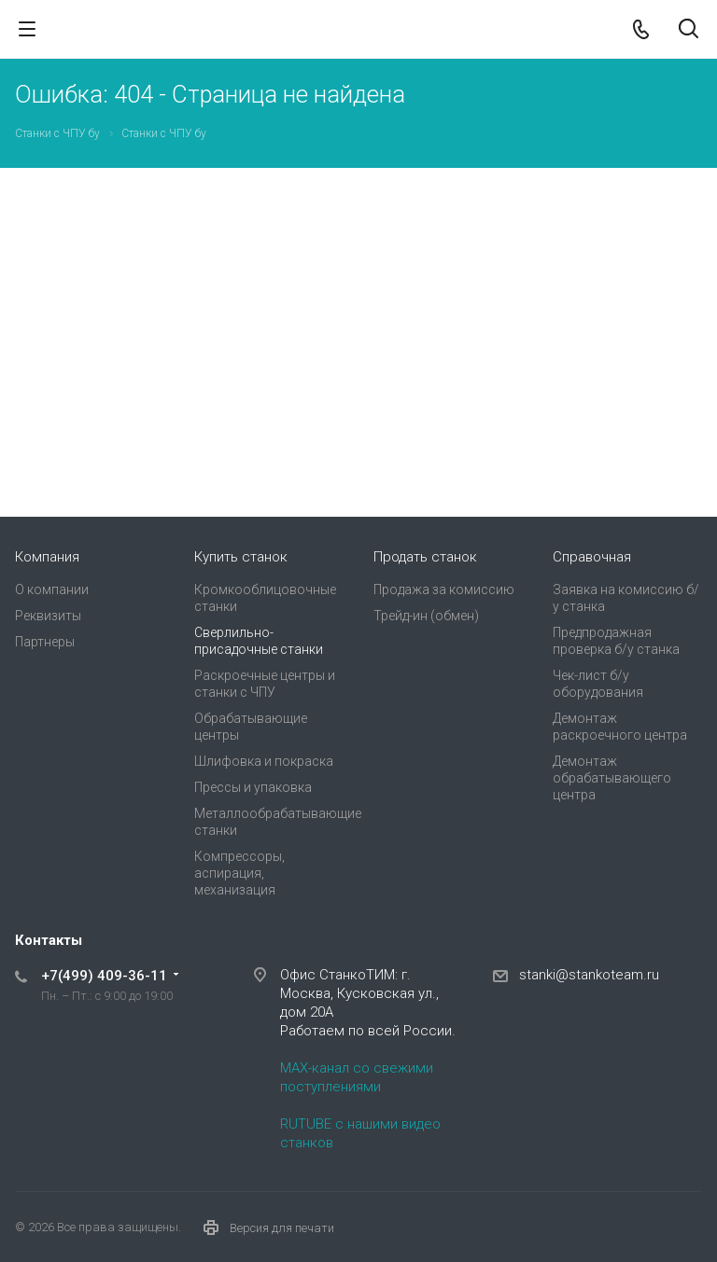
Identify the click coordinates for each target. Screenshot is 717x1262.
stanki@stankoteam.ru (589, 974)
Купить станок (241, 556)
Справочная (592, 556)
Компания (47, 556)
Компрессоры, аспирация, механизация (239, 873)
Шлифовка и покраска (263, 761)
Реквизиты (48, 615)
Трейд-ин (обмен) (426, 615)
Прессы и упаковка (253, 787)
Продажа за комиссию (443, 589)
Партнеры (45, 641)
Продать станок (425, 556)
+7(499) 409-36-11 (104, 975)
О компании (52, 589)
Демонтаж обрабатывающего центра (612, 778)
